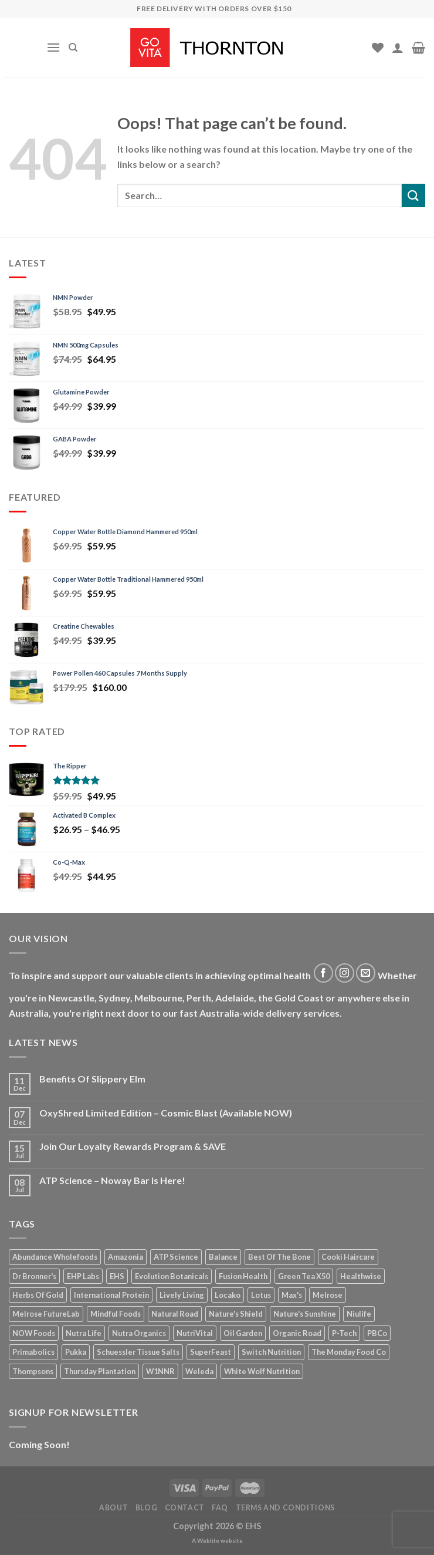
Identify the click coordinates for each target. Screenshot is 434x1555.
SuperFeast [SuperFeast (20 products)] (210, 1352)
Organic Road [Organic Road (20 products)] (297, 1333)
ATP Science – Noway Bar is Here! (112, 1180)
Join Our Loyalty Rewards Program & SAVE (132, 1146)
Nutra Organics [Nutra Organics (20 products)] (139, 1333)
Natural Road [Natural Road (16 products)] (174, 1313)
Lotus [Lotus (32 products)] (261, 1295)
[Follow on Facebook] (323, 973)
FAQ (220, 1507)
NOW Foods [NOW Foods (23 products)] (33, 1333)
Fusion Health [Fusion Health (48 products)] (243, 1276)
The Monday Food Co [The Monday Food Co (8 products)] (348, 1352)
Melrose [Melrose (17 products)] (328, 1295)
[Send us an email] (365, 973)
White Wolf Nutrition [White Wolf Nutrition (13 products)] (262, 1371)
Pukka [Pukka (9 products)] (75, 1352)
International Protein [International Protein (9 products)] (111, 1295)
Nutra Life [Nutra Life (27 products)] (83, 1333)
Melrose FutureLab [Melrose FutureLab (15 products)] (46, 1313)
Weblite (208, 1540)
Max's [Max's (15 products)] (292, 1295)
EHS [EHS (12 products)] (117, 1276)
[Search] (73, 47)
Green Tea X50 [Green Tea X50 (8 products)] (304, 1276)
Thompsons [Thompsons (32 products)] (32, 1371)
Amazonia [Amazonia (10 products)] (125, 1256)
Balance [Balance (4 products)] (223, 1256)
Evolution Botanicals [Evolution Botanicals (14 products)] (171, 1276)
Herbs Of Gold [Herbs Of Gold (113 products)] (37, 1295)
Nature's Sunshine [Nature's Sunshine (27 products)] (304, 1313)
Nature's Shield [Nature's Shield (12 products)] (236, 1313)
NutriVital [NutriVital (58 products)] (195, 1333)
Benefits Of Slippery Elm (92, 1078)
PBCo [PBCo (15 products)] (377, 1333)
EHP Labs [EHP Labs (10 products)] (83, 1276)
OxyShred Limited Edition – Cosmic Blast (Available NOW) (165, 1112)
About (113, 1507)
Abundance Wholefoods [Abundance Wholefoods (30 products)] (54, 1256)
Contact (185, 1507)
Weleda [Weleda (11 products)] (199, 1371)
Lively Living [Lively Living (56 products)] (182, 1295)
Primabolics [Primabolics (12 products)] (33, 1352)
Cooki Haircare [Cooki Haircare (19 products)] (348, 1256)
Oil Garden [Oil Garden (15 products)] (242, 1333)
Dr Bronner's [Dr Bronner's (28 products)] (34, 1276)
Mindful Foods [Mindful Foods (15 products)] (115, 1313)
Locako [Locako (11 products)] (227, 1295)
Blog (146, 1507)
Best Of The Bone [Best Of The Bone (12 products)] (279, 1256)
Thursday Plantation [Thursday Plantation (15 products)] (99, 1371)
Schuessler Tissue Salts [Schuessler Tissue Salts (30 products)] (138, 1352)
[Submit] (413, 195)
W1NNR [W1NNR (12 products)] (160, 1371)
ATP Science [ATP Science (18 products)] (176, 1256)
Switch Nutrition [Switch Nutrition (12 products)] (271, 1352)
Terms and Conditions (285, 1507)
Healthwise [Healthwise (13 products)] (360, 1276)
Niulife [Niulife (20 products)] (359, 1313)
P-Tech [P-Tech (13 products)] (344, 1333)
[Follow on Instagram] (344, 973)
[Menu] (53, 47)
